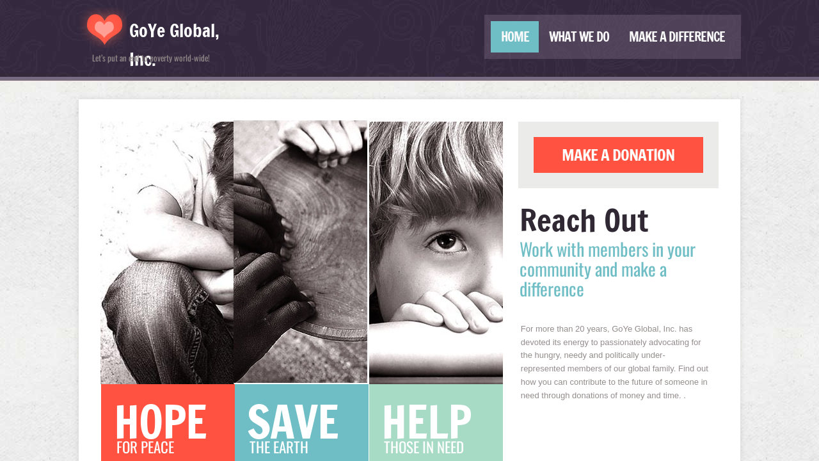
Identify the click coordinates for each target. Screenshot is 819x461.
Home (515, 37)
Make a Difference (677, 37)
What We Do (579, 37)
